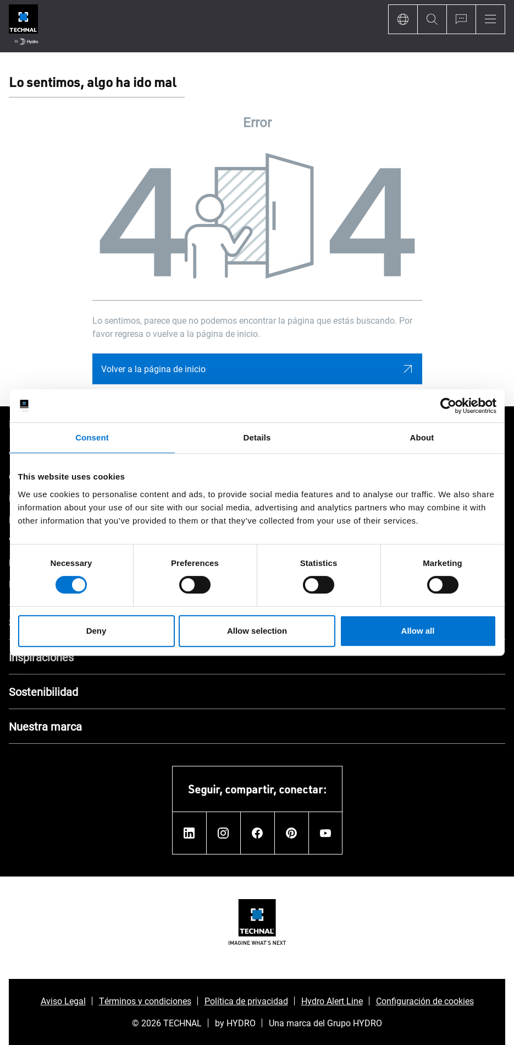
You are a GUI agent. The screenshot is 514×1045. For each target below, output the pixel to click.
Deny (96, 630)
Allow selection (257, 630)
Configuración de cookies (425, 1000)
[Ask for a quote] (461, 19)
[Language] (402, 19)
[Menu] (490, 19)
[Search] (431, 19)
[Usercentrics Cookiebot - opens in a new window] (448, 406)
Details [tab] (257, 437)
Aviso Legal (63, 1000)
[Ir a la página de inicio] (23, 26)
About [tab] (422, 437)
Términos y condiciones (145, 1000)
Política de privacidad (246, 1000)
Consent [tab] (92, 437)
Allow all (418, 630)
